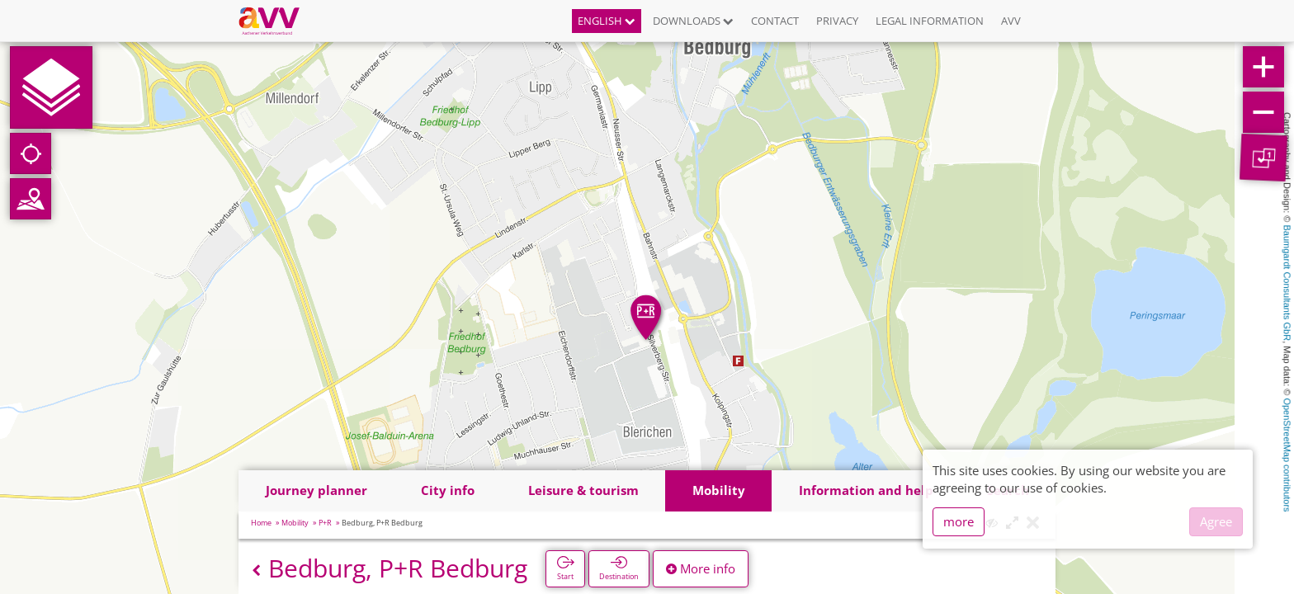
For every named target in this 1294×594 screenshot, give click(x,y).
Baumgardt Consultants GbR (1287, 283)
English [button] (606, 20)
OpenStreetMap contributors (1287, 455)
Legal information (930, 20)
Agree (1216, 521)
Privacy (837, 20)
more (958, 521)
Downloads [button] (693, 20)
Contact (775, 20)
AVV (1011, 20)
